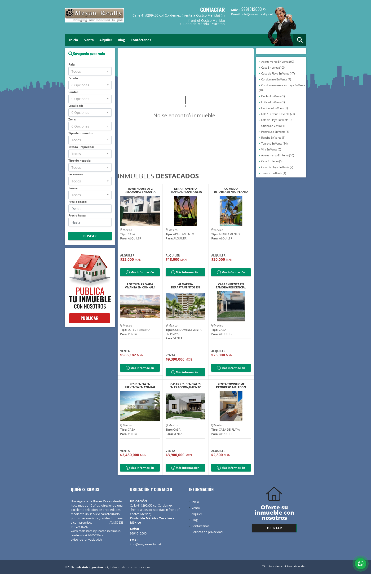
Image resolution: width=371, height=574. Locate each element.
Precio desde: (77, 202)
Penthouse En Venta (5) (275, 132)
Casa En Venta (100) (273, 68)
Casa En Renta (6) (272, 161)
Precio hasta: (77, 215)
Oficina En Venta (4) (273, 126)
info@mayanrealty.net (145, 544)
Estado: (73, 78)
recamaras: (76, 174)
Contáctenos (141, 40)
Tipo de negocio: (79, 161)
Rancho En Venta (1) (273, 138)
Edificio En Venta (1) (273, 102)
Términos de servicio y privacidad (284, 566)
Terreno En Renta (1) (273, 173)
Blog (121, 40)
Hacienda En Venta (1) (274, 108)
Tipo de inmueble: (81, 133)
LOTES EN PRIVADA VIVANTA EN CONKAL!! (140, 286)
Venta (89, 40)
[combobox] (90, 71)
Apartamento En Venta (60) (277, 62)
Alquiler (105, 40)
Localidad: (75, 106)
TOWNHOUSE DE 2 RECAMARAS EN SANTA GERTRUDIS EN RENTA (139, 190)
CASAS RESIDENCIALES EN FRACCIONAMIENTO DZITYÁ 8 (186, 386)
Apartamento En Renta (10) (277, 155)
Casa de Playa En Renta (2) (277, 167)
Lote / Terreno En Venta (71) (278, 114)
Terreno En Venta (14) (274, 143)
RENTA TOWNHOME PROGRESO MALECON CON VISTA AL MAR (231, 386)
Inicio (73, 40)
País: (71, 64)
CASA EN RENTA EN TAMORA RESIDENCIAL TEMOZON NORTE (231, 286)
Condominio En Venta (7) (276, 79)
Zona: (72, 119)
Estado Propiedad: (81, 147)
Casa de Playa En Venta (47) (278, 73)
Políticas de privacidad (207, 532)
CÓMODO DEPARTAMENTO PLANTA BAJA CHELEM (231, 190)
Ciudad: (73, 92)
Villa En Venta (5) (271, 149)
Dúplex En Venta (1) (273, 96)
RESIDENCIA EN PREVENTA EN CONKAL (140, 386)
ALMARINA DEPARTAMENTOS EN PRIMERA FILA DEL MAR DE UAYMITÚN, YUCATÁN (185, 286)
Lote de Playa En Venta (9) (276, 120)
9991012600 (251, 9)
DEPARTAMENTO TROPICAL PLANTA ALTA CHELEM (185, 190)
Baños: (73, 188)
